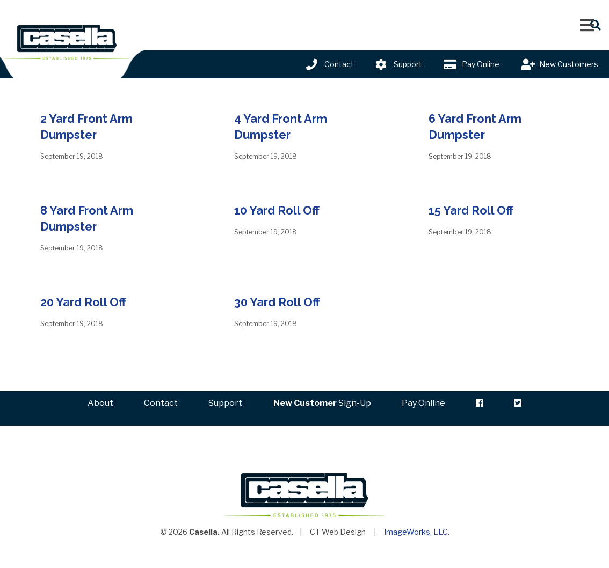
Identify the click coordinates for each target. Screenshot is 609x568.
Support (408, 64)
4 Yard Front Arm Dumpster (285, 126)
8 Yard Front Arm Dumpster (91, 218)
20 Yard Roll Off (87, 301)
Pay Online (480, 64)
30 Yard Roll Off (281, 301)
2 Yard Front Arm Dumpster (91, 126)
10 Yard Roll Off (281, 210)
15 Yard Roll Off (475, 210)
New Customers (568, 64)
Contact (339, 64)
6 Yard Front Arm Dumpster (480, 126)
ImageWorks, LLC (416, 542)
